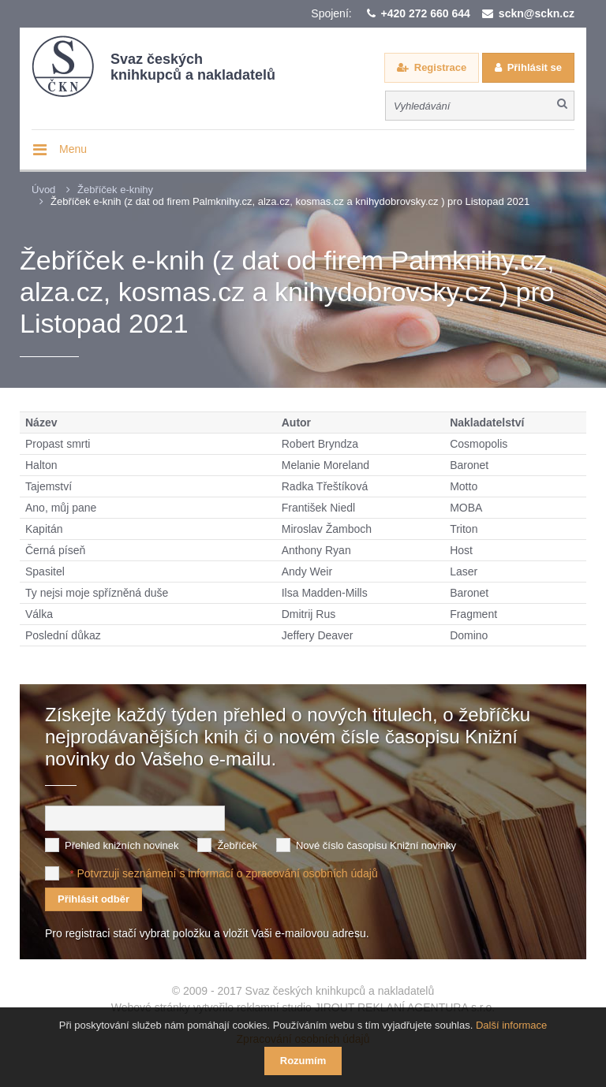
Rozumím (303, 1061)
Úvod (43, 189)
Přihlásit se (534, 67)
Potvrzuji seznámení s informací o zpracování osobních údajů (227, 873)
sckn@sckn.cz (536, 13)
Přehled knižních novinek (122, 845)
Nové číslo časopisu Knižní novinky (376, 845)
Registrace (440, 67)
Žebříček (237, 845)
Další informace (511, 1025)
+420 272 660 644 (425, 13)
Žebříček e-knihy (115, 189)
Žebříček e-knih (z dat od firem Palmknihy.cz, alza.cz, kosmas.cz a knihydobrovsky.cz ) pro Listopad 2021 (289, 201)
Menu (73, 149)
